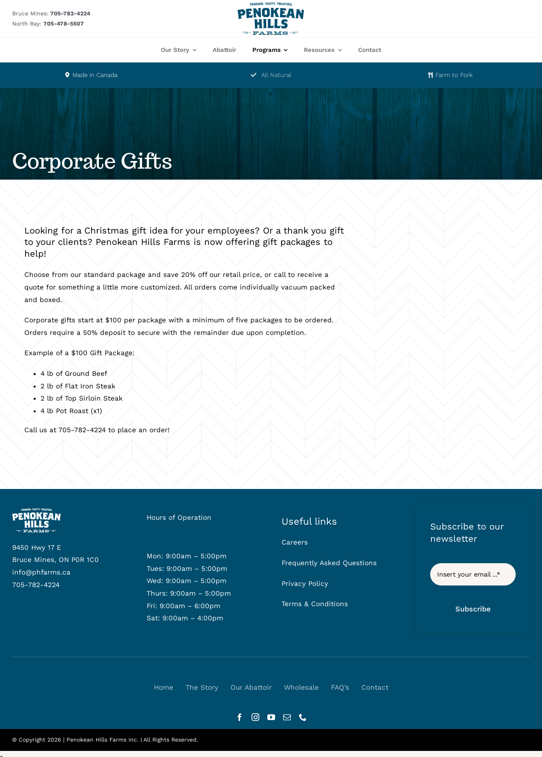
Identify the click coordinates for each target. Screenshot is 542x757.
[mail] (287, 717)
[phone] (303, 717)
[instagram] (255, 717)
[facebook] (239, 717)
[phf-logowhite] (36, 512)
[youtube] (271, 717)
